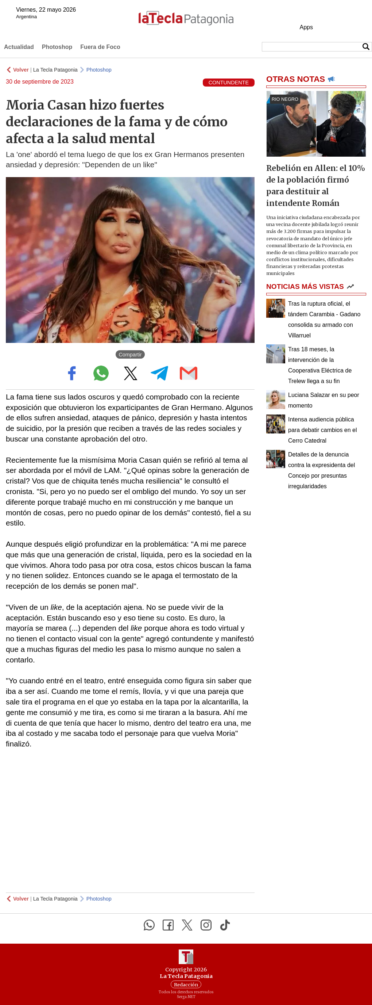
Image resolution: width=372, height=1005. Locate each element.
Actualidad (19, 47)
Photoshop (57, 47)
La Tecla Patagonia (55, 70)
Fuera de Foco (100, 47)
